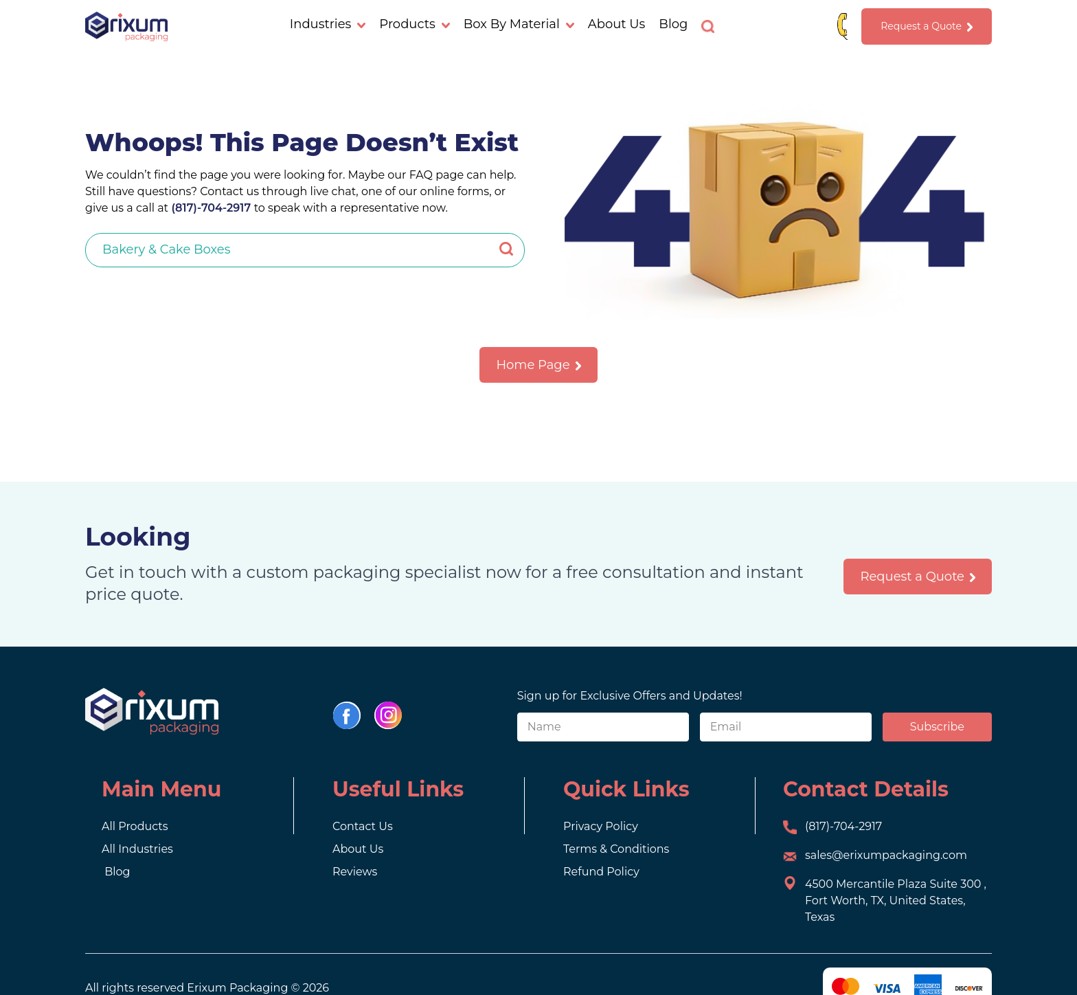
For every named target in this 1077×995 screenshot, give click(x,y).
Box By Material (519, 24)
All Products (135, 826)
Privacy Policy (600, 826)
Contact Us (362, 826)
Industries (328, 24)
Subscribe (937, 726)
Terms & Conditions (616, 849)
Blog (673, 24)
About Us (617, 24)
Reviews (354, 871)
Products (414, 24)
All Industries (137, 849)
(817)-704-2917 (211, 207)
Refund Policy (601, 871)
